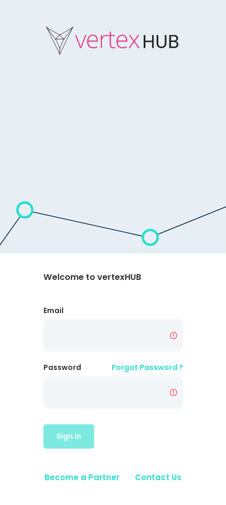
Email (53, 310)
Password (62, 367)
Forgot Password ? (147, 367)
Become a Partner (81, 477)
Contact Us (158, 477)
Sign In (68, 436)
